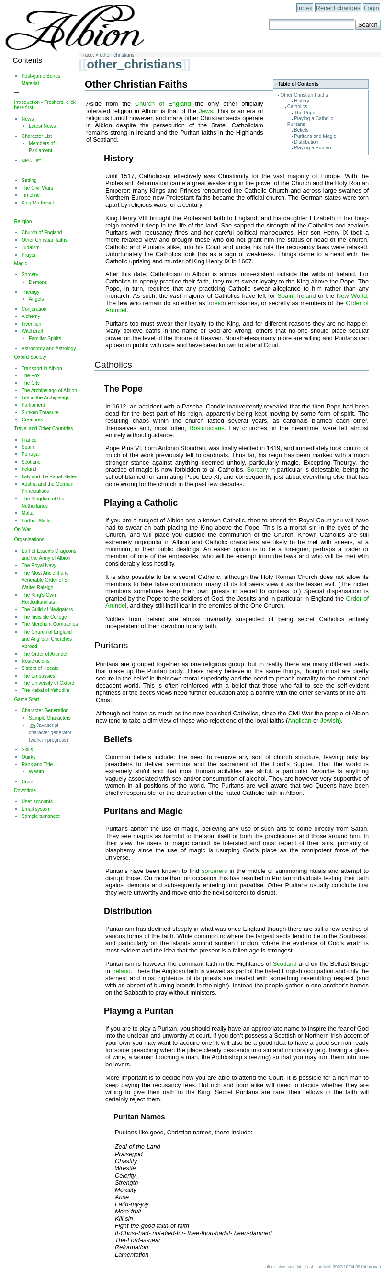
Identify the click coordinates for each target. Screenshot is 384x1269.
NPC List (31, 160)
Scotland (285, 963)
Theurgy (31, 292)
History (301, 100)
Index (304, 7)
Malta (28, 513)
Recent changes (338, 7)
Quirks (29, 756)
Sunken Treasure (40, 412)
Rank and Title (37, 764)
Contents (27, 60)
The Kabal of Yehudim (45, 690)
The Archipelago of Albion (49, 390)
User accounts (37, 801)
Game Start (26, 699)
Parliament (33, 405)
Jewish (329, 720)
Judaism (31, 247)
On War (22, 529)
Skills (27, 749)
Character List (37, 136)
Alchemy (31, 316)
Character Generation (45, 710)
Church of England (163, 103)
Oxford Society (30, 357)
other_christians (117, 54)
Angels (36, 299)
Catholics (297, 106)
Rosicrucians (206, 427)
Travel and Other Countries (43, 428)
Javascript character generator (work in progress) (50, 733)
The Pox (31, 375)
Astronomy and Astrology (49, 348)
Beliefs (301, 130)
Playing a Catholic (313, 118)
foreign (216, 302)
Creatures (32, 419)
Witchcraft (33, 331)
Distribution (306, 142)
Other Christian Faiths (304, 95)
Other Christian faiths (45, 240)
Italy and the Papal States (50, 476)
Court (28, 781)
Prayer (29, 255)
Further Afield (36, 520)
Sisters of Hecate (40, 668)
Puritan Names (139, 1116)
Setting (29, 180)
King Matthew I (38, 202)
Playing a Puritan (312, 147)
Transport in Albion (42, 368)
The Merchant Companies (50, 624)
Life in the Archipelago (46, 397)
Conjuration (34, 309)
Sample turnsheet (41, 816)
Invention (32, 324)
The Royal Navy (39, 565)
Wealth (36, 771)
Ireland (306, 295)
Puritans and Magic (315, 136)
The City (31, 382)
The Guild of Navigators (47, 609)
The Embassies (39, 676)
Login (371, 7)
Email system (36, 809)
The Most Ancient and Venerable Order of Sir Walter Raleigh (46, 580)
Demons (38, 282)
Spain (285, 295)
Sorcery (257, 469)
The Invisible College (44, 617)
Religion (23, 221)
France (29, 439)
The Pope (304, 112)
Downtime (25, 790)
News (28, 119)
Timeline (31, 195)
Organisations (29, 539)
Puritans (296, 124)
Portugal (31, 454)
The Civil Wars (37, 188)
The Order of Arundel (45, 654)
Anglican (299, 720)
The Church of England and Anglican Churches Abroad (47, 639)
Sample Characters (50, 718)
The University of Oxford (48, 683)
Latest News (42, 126)
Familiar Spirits (45, 338)
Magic (20, 263)
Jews (206, 110)
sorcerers (214, 870)
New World (352, 295)
